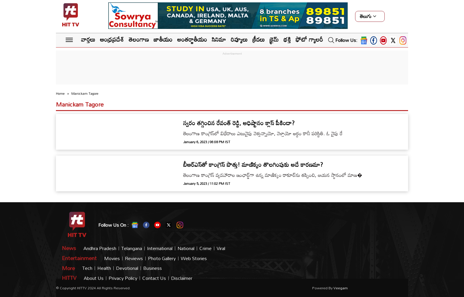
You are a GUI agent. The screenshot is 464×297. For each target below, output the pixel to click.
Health (104, 268)
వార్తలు (88, 39)
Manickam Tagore (80, 104)
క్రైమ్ (274, 39)
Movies (112, 258)
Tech (87, 268)
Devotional (127, 268)
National (186, 248)
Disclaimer (181, 278)
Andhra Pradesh (99, 248)
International (160, 248)
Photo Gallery (162, 258)
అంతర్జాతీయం (192, 39)
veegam (341, 287)
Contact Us (154, 278)
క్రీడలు (258, 39)
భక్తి (287, 39)
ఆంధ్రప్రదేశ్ (112, 39)
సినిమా (219, 39)
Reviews (134, 258)
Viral (221, 248)
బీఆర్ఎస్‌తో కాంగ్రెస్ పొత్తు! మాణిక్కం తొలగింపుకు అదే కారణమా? (253, 164)
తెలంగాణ (139, 39)
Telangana (131, 248)
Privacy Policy (123, 278)
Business (152, 268)
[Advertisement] (232, 70)
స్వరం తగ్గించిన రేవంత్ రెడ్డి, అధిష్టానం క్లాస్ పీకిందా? (238, 123)
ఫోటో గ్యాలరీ (309, 39)
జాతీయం (163, 39)
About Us (94, 278)
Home (60, 93)
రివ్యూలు (239, 39)
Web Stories (194, 258)
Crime (205, 248)
